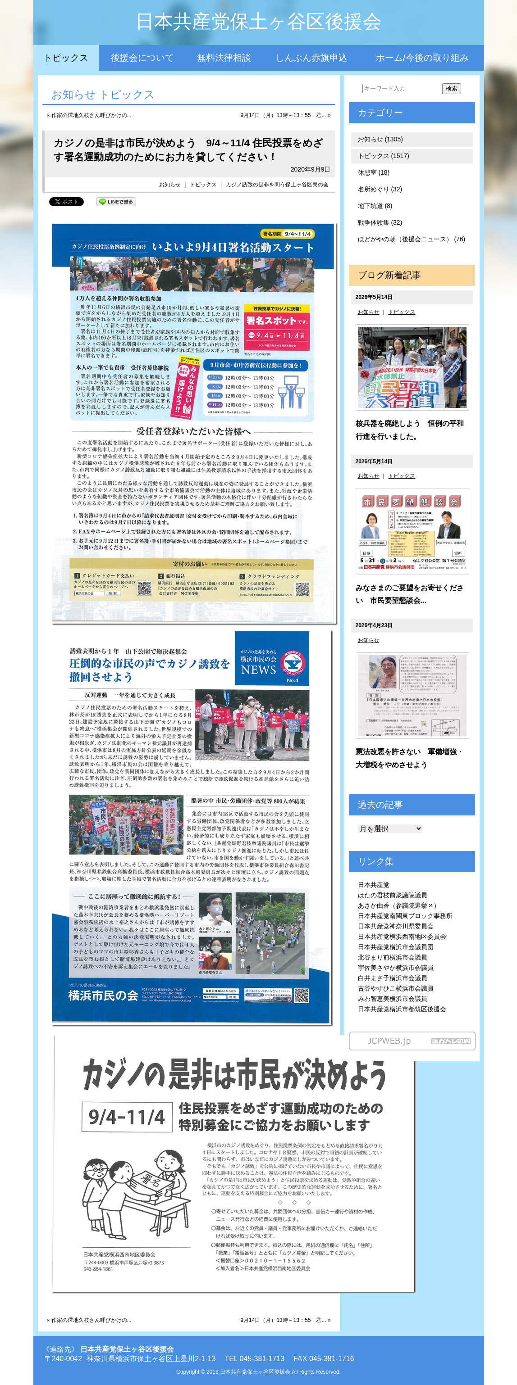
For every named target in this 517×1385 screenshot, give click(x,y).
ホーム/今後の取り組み (422, 58)
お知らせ (170, 184)
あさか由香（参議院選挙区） (399, 905)
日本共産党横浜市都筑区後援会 (402, 1009)
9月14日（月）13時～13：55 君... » (285, 115)
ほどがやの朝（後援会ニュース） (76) (412, 239)
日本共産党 (373, 884)
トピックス (65, 58)
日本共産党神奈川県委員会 (396, 926)
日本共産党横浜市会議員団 (396, 946)
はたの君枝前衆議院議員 (392, 895)
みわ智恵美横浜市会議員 (392, 998)
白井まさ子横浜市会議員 (392, 978)
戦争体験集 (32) (380, 222)
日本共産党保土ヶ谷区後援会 (258, 21)
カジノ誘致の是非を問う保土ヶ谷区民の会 (277, 184)
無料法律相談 (224, 58)
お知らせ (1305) (380, 139)
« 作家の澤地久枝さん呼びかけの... (89, 115)
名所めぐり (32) (380, 189)
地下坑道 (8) (375, 205)
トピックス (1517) (383, 155)
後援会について (142, 58)
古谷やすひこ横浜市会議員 (396, 988)
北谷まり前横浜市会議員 (392, 957)
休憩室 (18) (374, 172)
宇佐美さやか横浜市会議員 (396, 967)
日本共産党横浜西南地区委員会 (402, 936)
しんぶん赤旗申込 (311, 58)
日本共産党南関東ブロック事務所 (405, 915)
